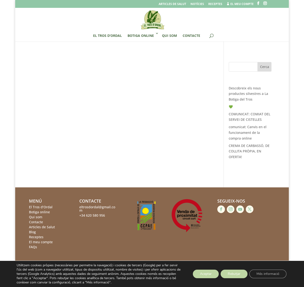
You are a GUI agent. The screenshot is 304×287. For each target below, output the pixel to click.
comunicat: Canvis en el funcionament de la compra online (247, 133)
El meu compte (41, 242)
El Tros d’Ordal (107, 35)
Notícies (197, 4)
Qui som (169, 35)
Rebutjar (234, 274)
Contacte (191, 35)
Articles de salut (172, 4)
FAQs (33, 247)
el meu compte (240, 4)
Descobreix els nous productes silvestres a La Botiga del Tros (248, 94)
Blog (32, 232)
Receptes (215, 4)
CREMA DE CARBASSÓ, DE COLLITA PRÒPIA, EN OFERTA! (249, 151)
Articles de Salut (42, 227)
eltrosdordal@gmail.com (97, 209)
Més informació (267, 274)
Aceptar (206, 274)
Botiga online (141, 35)
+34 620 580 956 (92, 215)
